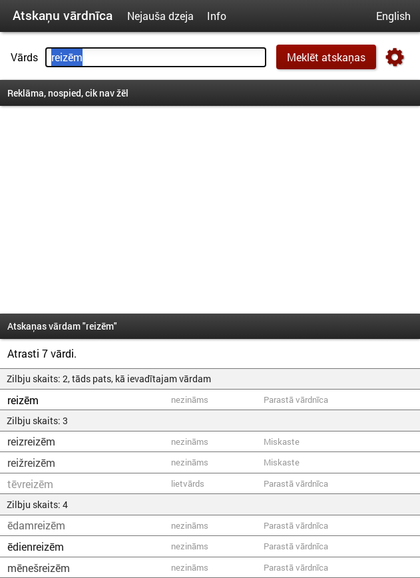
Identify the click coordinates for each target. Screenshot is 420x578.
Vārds (24, 57)
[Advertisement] (210, 210)
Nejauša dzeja (160, 16)
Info (216, 16)
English (393, 16)
